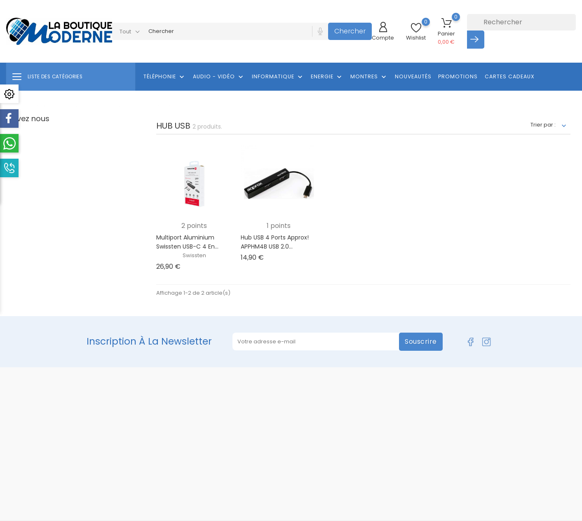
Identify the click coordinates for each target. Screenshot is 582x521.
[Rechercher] (521, 22)
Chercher (350, 31)
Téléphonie (164, 77)
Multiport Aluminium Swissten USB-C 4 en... (187, 242)
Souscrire (421, 341)
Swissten (194, 255)
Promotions (458, 76)
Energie (327, 77)
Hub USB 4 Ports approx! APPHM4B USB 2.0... (275, 242)
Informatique (278, 77)
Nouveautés (413, 76)
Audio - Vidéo (219, 77)
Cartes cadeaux (510, 76)
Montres (369, 77)
